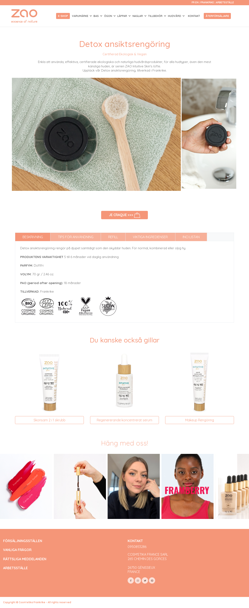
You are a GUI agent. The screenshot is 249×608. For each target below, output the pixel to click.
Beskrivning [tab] (33, 237)
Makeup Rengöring (199, 420)
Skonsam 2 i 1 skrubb (49, 420)
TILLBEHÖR (155, 16)
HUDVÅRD (175, 16)
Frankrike (207, 2)
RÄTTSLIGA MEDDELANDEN (24, 559)
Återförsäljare (217, 16)
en (197, 2)
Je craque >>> (124, 215)
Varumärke (80, 16)
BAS (96, 16)
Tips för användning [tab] (75, 237)
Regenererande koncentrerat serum (124, 420)
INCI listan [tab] (191, 237)
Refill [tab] (113, 237)
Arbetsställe (225, 2)
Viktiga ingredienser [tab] (150, 237)
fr (193, 2)
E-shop (63, 16)
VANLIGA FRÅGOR (17, 550)
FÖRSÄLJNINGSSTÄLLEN (22, 541)
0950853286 (137, 547)
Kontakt (194, 16)
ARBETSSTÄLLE (15, 568)
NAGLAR (138, 16)
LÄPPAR (122, 16)
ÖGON (108, 16)
